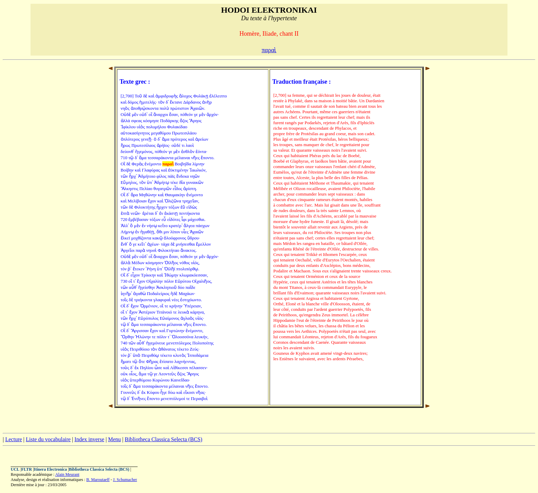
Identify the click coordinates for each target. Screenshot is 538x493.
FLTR (26, 469)
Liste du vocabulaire (48, 439)
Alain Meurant (67, 474)
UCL (15, 469)
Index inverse (89, 439)
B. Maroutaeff (98, 479)
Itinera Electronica (50, 469)
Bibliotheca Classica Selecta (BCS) (163, 439)
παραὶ (269, 50)
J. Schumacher (125, 479)
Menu (114, 439)
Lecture (13, 439)
